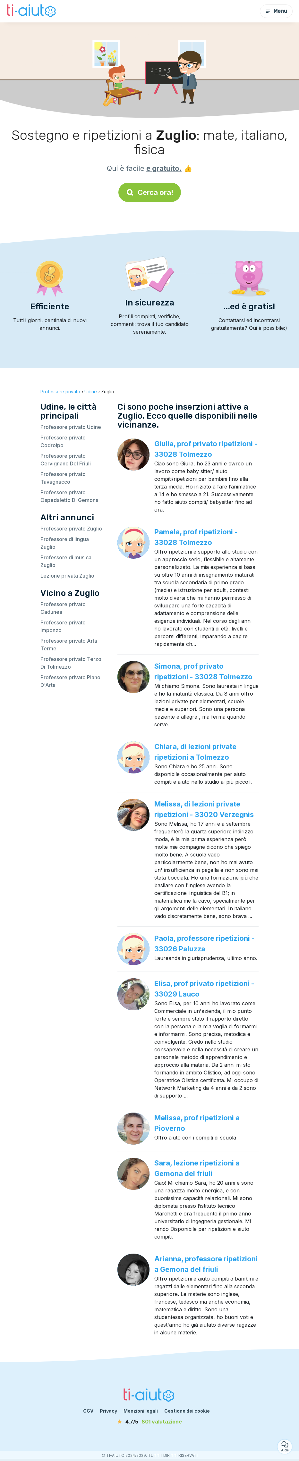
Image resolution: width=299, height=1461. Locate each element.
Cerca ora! (149, 192)
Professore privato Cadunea (63, 608)
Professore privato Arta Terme (68, 645)
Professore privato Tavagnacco (63, 478)
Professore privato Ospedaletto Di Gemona (69, 496)
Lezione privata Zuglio (67, 575)
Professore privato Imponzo (63, 626)
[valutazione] (149, 1421)
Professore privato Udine (70, 427)
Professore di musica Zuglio (65, 561)
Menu (276, 11)
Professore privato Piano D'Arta (70, 681)
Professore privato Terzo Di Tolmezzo (70, 663)
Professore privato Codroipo (63, 441)
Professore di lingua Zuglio (64, 543)
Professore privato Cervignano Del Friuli (65, 460)
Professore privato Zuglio (71, 528)
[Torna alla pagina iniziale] (32, 11)
